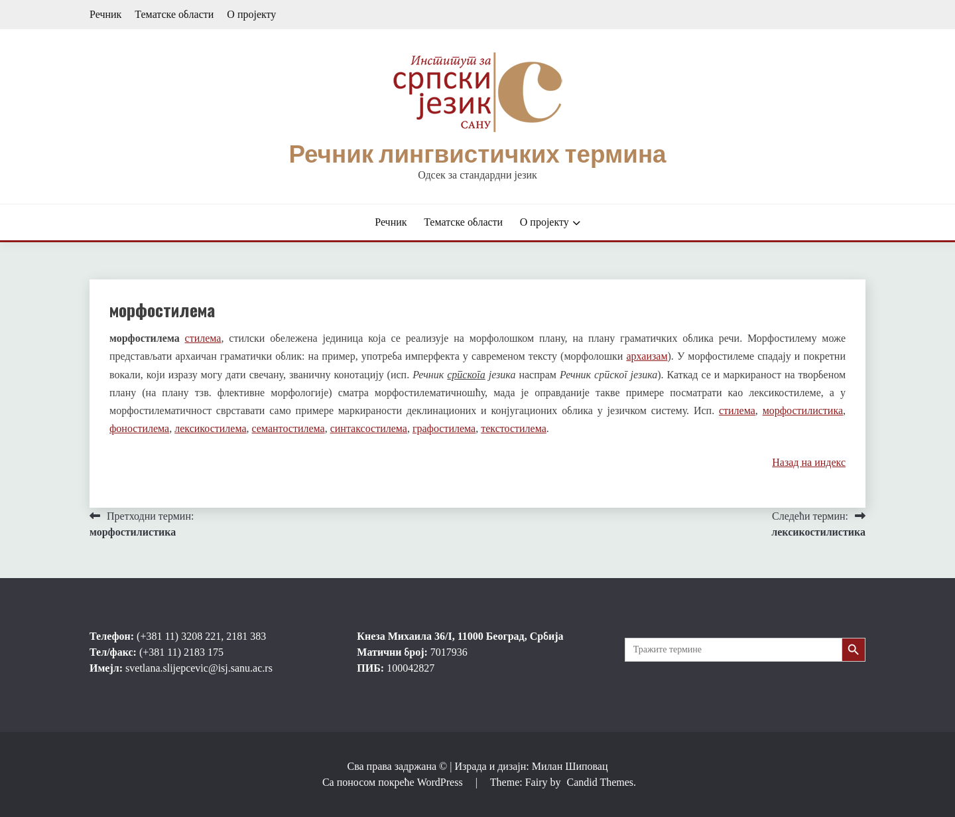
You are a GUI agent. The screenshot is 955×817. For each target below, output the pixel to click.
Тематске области (174, 14)
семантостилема (288, 428)
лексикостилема (210, 428)
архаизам (646, 356)
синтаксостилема (368, 428)
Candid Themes (599, 782)
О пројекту (251, 14)
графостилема (444, 428)
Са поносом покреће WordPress (394, 782)
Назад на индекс (809, 462)
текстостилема (513, 428)
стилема (203, 338)
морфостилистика (803, 410)
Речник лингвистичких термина (477, 154)
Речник (105, 14)
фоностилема (139, 428)
